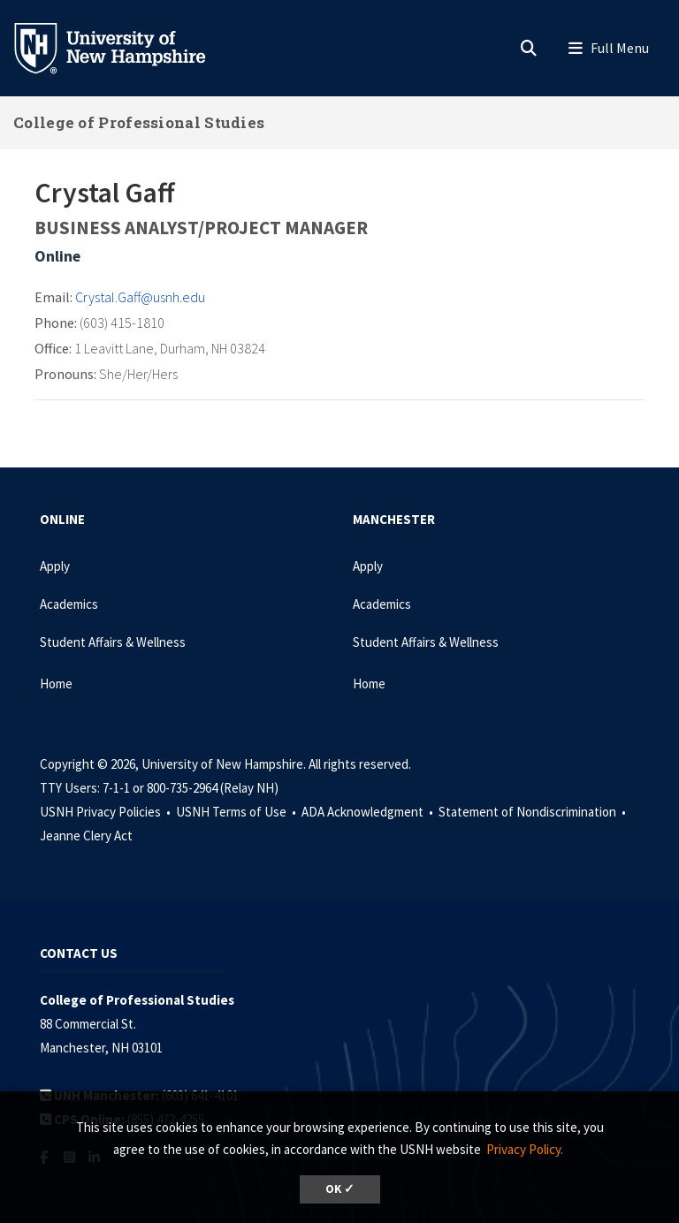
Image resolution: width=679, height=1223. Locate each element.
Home (56, 683)
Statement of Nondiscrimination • (534, 811)
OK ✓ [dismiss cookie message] (340, 1188)
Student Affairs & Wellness (113, 642)
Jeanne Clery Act (86, 835)
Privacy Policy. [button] (524, 1149)
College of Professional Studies (138, 122)
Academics (69, 604)
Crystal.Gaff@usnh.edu (140, 297)
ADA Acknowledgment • (368, 811)
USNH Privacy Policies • (106, 811)
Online (57, 256)
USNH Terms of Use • (237, 811)
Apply (55, 566)
